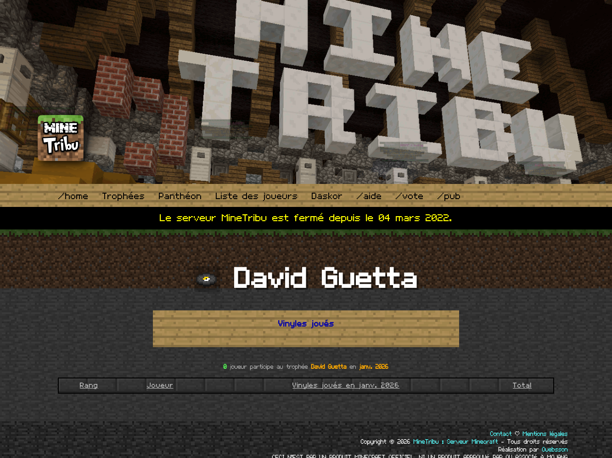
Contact (501, 434)
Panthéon (180, 196)
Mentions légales (545, 434)
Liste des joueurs (257, 196)
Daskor (327, 196)
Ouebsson (555, 450)
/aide (369, 196)
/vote (410, 196)
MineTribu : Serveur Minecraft (456, 442)
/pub (449, 196)
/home (73, 196)
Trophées (123, 196)
